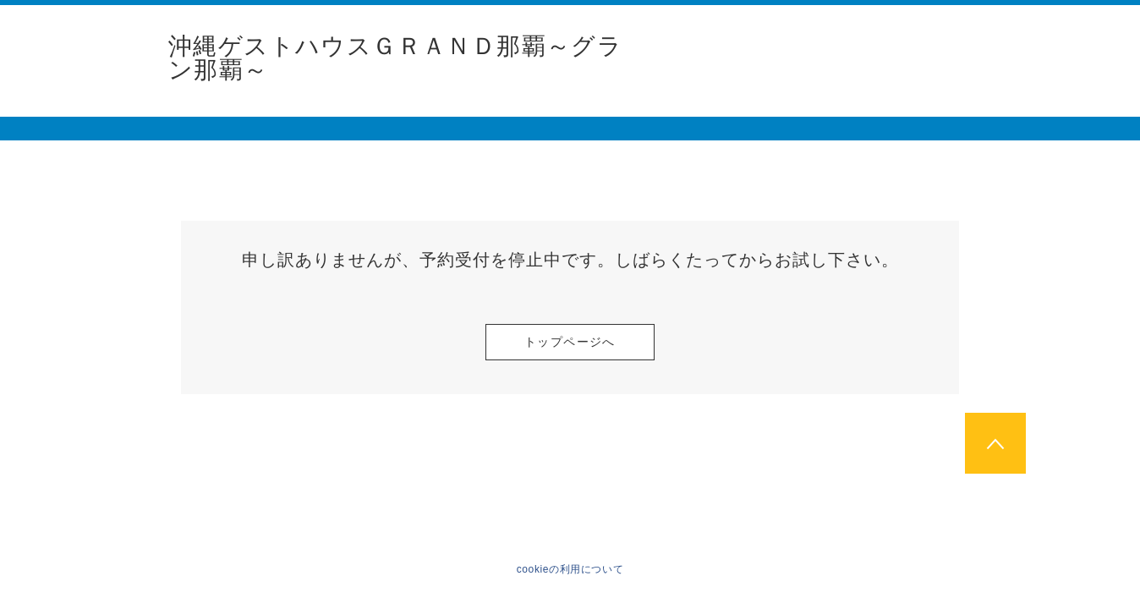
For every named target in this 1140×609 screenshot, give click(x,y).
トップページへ (570, 341)
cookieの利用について (570, 569)
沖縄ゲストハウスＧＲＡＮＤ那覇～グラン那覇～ (395, 58)
